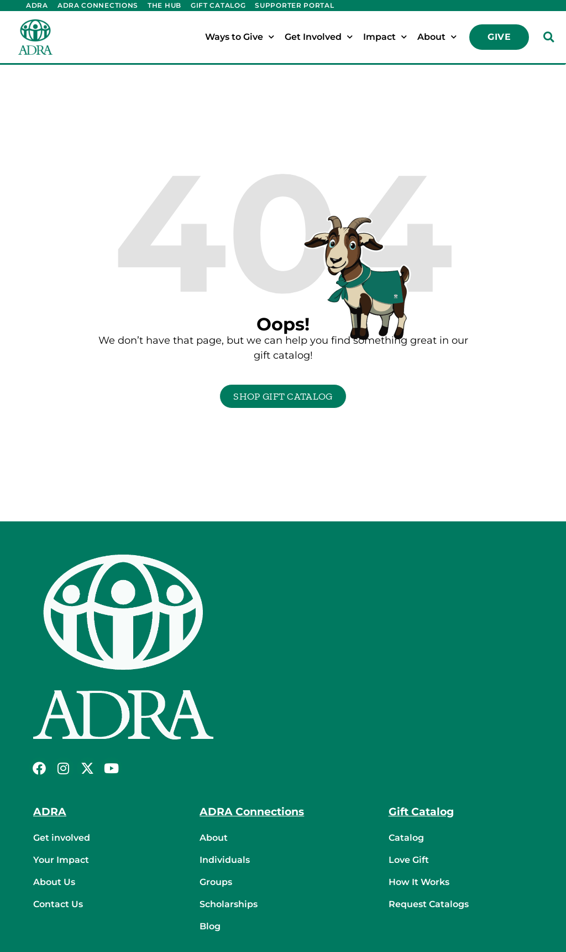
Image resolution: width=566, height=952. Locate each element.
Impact (385, 36)
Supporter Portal (294, 5)
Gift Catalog (218, 5)
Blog (210, 926)
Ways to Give (239, 36)
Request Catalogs (429, 904)
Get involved (61, 837)
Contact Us (58, 904)
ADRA (37, 5)
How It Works (419, 882)
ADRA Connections (97, 5)
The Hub (164, 5)
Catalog (406, 837)
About (437, 36)
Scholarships (229, 904)
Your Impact (61, 860)
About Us (54, 882)
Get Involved (319, 36)
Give (499, 37)
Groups (216, 882)
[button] (548, 37)
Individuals (225, 860)
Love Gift (409, 860)
